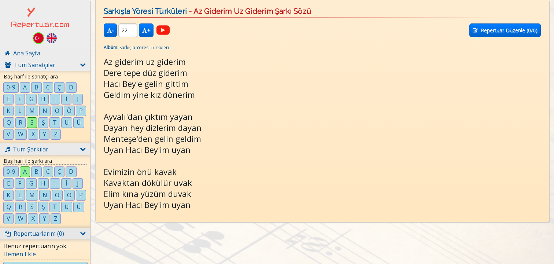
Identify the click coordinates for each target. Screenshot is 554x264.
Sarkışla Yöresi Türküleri (145, 11)
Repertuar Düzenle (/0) (505, 30)
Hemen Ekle (19, 254)
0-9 (11, 87)
